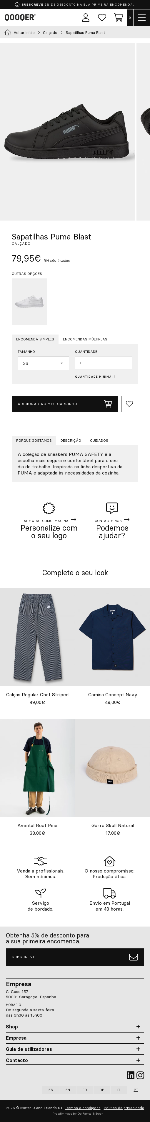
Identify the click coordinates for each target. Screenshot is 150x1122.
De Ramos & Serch (90, 1114)
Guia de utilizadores (29, 1049)
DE (102, 1089)
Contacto (17, 1060)
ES (51, 1089)
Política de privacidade (124, 1107)
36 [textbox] (25, 363)
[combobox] (43, 363)
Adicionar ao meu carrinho (65, 403)
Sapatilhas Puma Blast (86, 33)
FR (85, 1089)
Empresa (16, 1037)
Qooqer (21, 18)
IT (118, 1089)
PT (136, 1089)
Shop (12, 1026)
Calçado (50, 33)
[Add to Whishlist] (129, 404)
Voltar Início (19, 32)
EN (68, 1089)
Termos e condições (83, 1107)
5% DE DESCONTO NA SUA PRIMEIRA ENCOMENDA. (74, 4)
